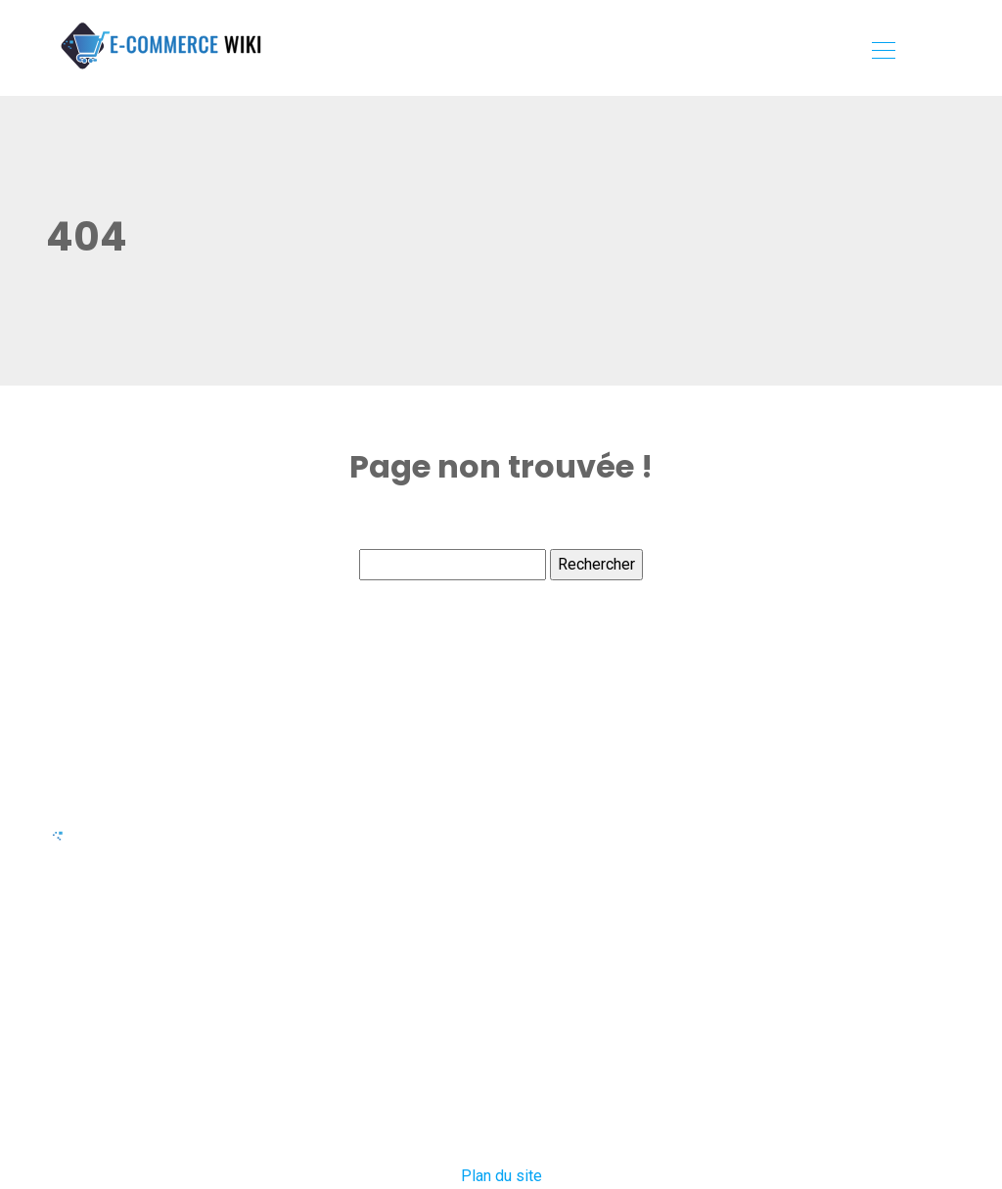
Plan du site (501, 1175)
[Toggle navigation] (882, 52)
